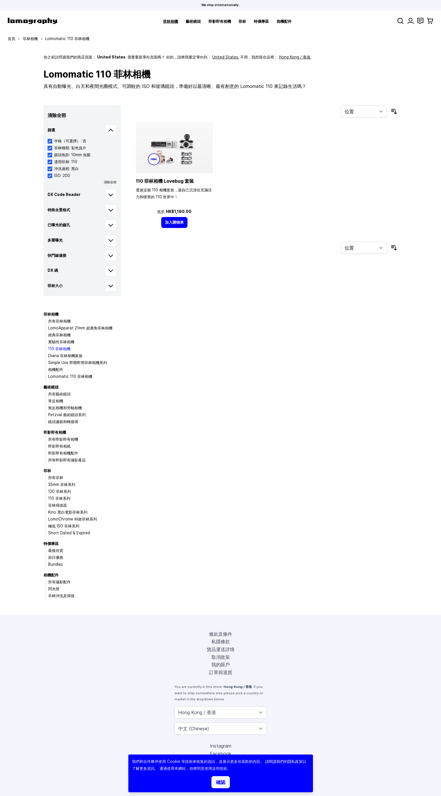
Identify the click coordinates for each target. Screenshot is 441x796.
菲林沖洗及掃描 (61, 595)
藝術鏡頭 (193, 21)
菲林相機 (170, 21)
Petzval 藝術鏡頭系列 (67, 414)
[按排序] (364, 111)
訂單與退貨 (220, 672)
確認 (220, 782)
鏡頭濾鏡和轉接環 (63, 421)
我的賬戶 (220, 664)
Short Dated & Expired (69, 533)
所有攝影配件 (59, 582)
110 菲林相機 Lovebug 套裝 (165, 181)
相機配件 (284, 21)
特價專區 (261, 21)
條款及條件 (220, 634)
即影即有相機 (220, 21)
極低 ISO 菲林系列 (63, 526)
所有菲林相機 (59, 321)
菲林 (242, 21)
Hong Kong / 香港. (295, 57)
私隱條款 (220, 641)
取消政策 (220, 657)
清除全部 (110, 182)
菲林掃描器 (57, 505)
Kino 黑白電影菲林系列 (67, 512)
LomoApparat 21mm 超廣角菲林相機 (80, 328)
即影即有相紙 (59, 446)
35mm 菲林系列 (61, 484)
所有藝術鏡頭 (59, 394)
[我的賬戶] (411, 21)
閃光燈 (53, 588)
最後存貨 (55, 550)
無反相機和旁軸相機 (65, 407)
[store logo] (32, 21)
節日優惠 (55, 557)
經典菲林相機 (59, 335)
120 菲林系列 (59, 491)
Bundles (55, 564)
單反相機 (55, 401)
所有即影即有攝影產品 (67, 460)
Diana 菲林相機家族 (65, 355)
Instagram (220, 746)
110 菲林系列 (59, 498)
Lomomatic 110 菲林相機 (70, 376)
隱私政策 (295, 761)
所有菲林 (55, 477)
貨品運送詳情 (220, 649)
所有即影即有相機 (63, 439)
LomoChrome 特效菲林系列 (72, 519)
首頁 (11, 38)
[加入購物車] (174, 222)
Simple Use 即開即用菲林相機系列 (77, 362)
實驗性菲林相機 (61, 341)
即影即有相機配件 (63, 453)
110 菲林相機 (59, 348)
